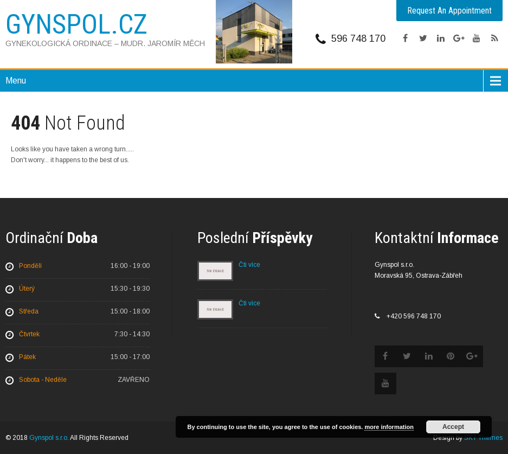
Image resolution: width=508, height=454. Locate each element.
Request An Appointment (449, 10)
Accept (453, 427)
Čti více (249, 264)
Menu (15, 80)
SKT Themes (483, 438)
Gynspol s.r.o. (49, 438)
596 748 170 (358, 38)
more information (388, 427)
